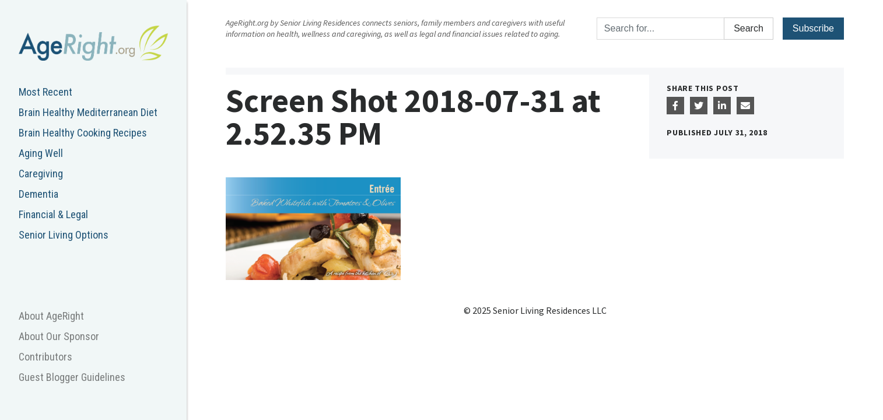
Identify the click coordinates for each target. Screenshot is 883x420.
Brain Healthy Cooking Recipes (83, 133)
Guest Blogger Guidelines (72, 377)
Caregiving (41, 173)
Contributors (45, 357)
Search (748, 28)
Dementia (38, 194)
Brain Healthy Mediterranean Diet (88, 112)
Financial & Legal (53, 214)
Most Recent (45, 92)
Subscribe (813, 28)
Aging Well (41, 153)
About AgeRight (51, 316)
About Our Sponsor (59, 336)
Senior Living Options (63, 235)
